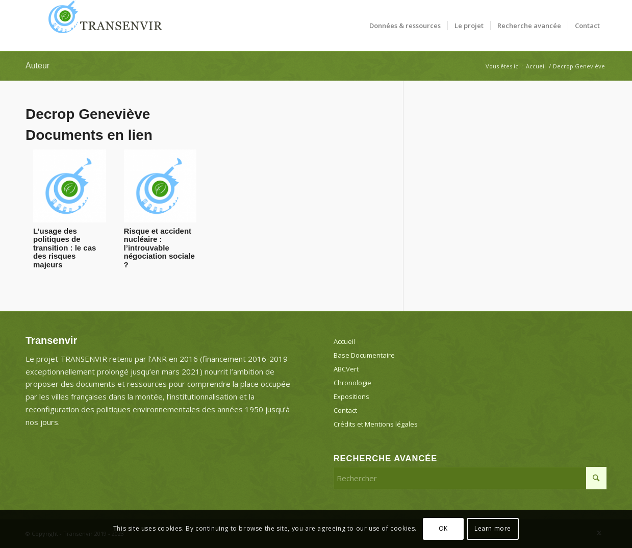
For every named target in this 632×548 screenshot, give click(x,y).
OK (443, 528)
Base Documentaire (364, 355)
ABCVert (346, 368)
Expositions (351, 396)
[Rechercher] (470, 478)
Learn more (492, 528)
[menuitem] (405, 25)
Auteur (37, 65)
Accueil (344, 341)
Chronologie (352, 382)
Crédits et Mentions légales (376, 424)
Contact (345, 410)
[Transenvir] (102, 25)
